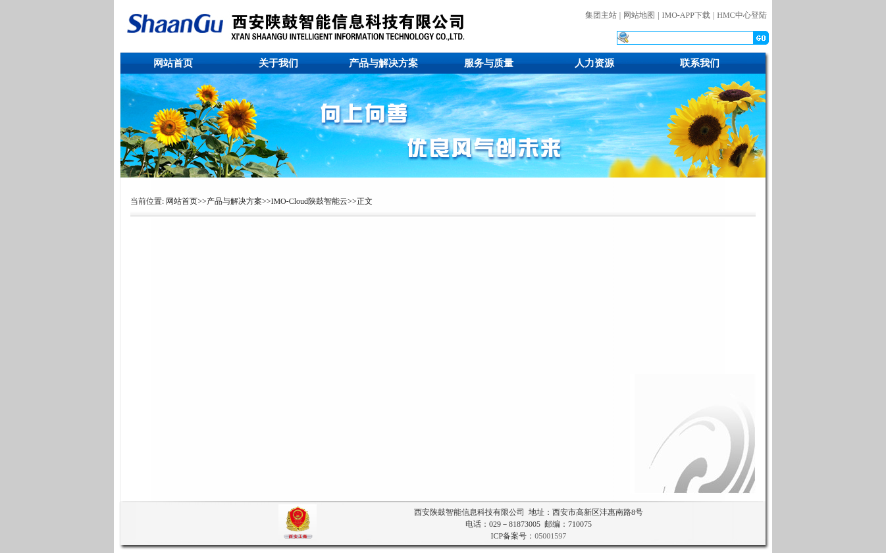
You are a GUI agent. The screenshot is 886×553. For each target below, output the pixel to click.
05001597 (550, 536)
